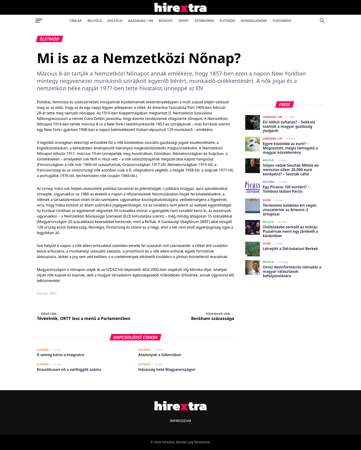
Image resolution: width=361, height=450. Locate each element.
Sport (183, 20)
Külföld (115, 20)
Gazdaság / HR (140, 20)
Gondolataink (254, 20)
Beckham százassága (212, 316)
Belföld (94, 20)
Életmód (227, 20)
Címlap (76, 20)
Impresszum (180, 420)
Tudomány (281, 20)
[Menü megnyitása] (39, 20)
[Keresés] (322, 20)
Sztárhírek (204, 20)
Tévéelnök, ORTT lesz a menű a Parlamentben (83, 316)
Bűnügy (166, 20)
